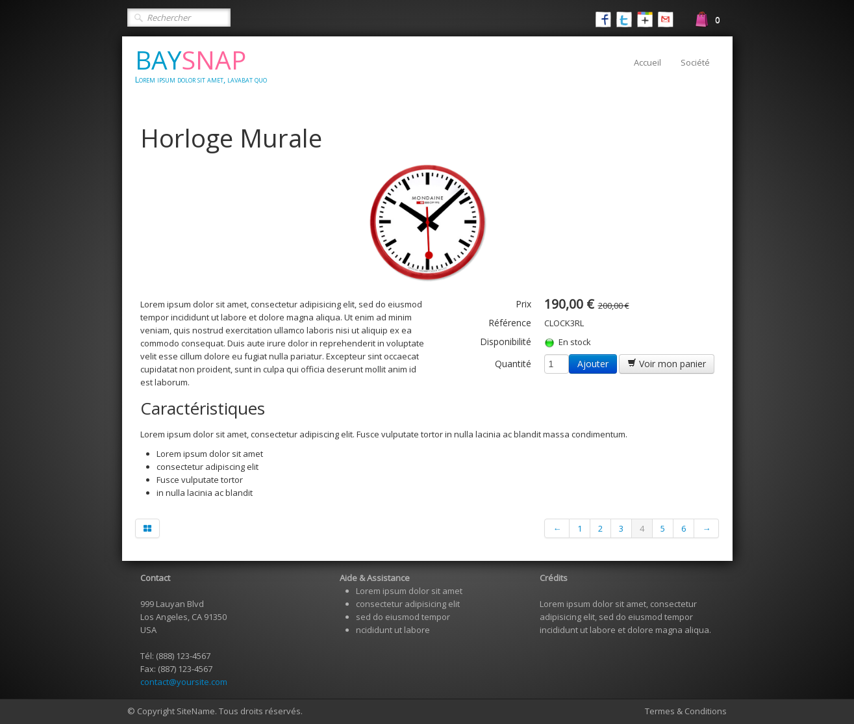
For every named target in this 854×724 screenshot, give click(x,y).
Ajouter (593, 363)
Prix (523, 304)
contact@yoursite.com (183, 682)
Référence (509, 323)
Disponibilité (505, 341)
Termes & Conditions (686, 711)
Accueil (647, 62)
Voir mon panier (666, 363)
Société (695, 62)
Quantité (513, 363)
